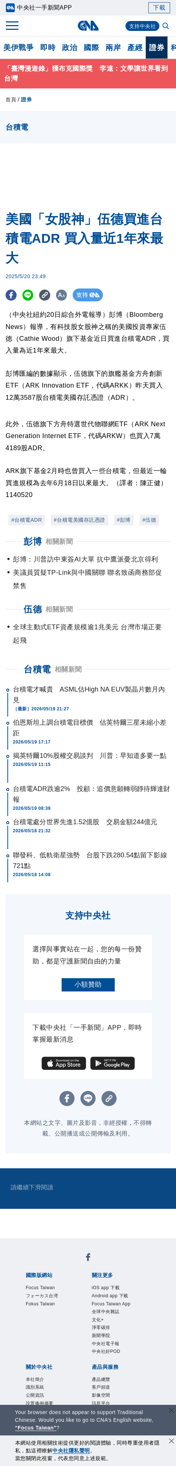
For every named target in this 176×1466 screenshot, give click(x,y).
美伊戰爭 (18, 47)
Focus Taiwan (43, 1264)
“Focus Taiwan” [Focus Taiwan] (36, 1428)
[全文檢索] (166, 26)
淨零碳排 (130, 1304)
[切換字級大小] (68, 294)
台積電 (37, 669)
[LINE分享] (30, 294)
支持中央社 (140, 26)
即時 (47, 47)
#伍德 (149, 520)
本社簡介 (35, 1333)
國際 (91, 47)
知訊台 (52, 1383)
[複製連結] (49, 294)
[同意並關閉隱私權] (171, 1442)
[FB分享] (12, 294)
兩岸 (113, 47)
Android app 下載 (90, 1294)
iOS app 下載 (42, 1294)
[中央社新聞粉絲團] (24, 1244)
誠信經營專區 (76, 1343)
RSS (104, 1383)
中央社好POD (104, 1314)
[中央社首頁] (88, 25)
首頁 (11, 99)
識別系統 (63, 1333)
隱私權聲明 (114, 1343)
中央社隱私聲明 (71, 1450)
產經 (134, 47)
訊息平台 (117, 1373)
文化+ (108, 1304)
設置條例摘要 (124, 1333)
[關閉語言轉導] (171, 1411)
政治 (69, 47)
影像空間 (90, 1373)
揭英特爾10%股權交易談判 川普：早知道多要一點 (89, 755)
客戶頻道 (63, 1373)
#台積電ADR (26, 520)
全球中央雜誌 (78, 1304)
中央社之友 (80, 1383)
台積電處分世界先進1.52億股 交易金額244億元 (85, 822)
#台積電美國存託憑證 (79, 520)
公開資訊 (90, 1333)
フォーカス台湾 (89, 1264)
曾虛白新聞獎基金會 (53, 1403)
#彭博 (124, 520)
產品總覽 (35, 1373)
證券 (156, 47)
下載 (159, 7)
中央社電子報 (62, 1314)
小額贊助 (88, 984)
